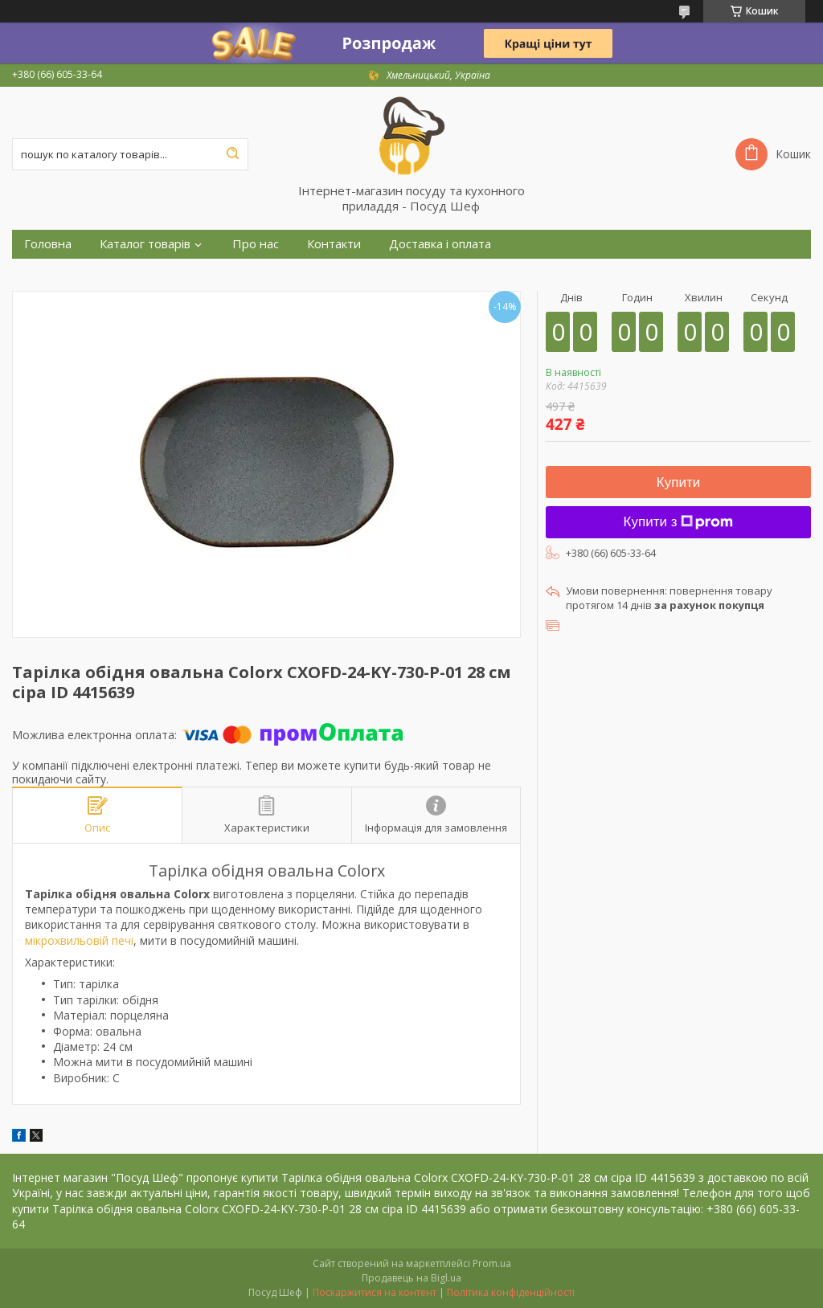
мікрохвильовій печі (79, 940)
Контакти (334, 244)
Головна (48, 244)
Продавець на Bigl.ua (411, 1278)
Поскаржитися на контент (374, 1292)
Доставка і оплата (440, 244)
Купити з (679, 521)
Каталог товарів (145, 244)
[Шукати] (232, 154)
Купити (678, 482)
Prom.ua (492, 1263)
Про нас (255, 244)
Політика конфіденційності (511, 1292)
